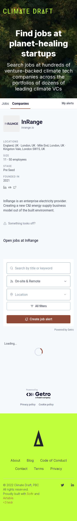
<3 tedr (8, 502)
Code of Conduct (53, 460)
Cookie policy (46, 404)
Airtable (8, 498)
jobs (5, 104)
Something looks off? (19, 223)
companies (20, 104)
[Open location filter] (65, 294)
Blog (30, 460)
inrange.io (27, 127)
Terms (39, 469)
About (15, 460)
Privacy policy (27, 404)
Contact (21, 469)
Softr (30, 493)
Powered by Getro (64, 329)
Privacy (56, 469)
